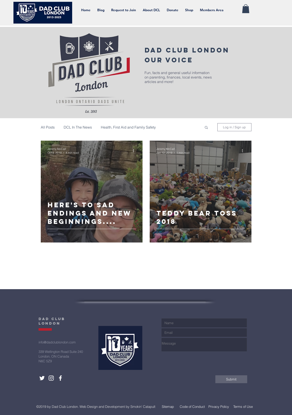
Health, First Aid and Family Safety (128, 127)
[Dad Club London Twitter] (42, 378)
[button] (151, 10)
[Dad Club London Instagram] (51, 378)
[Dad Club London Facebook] (60, 378)
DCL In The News (78, 127)
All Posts (48, 127)
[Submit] (231, 379)
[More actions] (135, 150)
